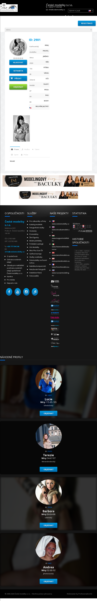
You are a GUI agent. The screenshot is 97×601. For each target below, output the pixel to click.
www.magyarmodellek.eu (60, 238)
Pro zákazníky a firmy (37, 221)
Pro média (11, 280)
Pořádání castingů (36, 244)
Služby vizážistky (35, 257)
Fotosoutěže (34, 276)
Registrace (86, 23)
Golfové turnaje (35, 254)
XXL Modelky (34, 247)
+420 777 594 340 (12, 246)
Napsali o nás (12, 283)
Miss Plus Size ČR (36, 250)
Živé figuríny (34, 237)
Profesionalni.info (85, 594)
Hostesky (33, 231)
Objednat (18, 87)
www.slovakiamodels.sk (60, 229)
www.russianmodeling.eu (60, 273)
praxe (16, 149)
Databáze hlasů (35, 273)
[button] (9, 292)
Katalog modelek (35, 224)
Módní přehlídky (35, 241)
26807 (49, 395)
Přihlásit (70, 23)
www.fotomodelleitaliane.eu (60, 247)
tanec (37, 149)
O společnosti (12, 256)
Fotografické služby (36, 227)
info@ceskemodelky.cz (57, 10)
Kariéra (10, 276)
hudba (27, 149)
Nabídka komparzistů (37, 266)
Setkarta (18, 70)
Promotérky (33, 234)
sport (16, 155)
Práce (26, 155)
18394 (49, 507)
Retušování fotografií (37, 269)
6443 (49, 563)
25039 (49, 451)
